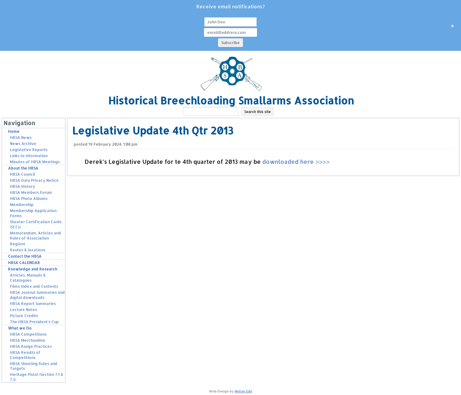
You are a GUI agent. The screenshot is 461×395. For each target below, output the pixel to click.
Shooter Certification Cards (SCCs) (36, 224)
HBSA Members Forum (31, 192)
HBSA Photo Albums (29, 198)
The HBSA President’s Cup (34, 321)
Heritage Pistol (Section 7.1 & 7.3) (36, 377)
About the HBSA (23, 168)
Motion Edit (243, 391)
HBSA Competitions (28, 334)
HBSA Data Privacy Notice (34, 180)
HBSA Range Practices (31, 346)
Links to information (29, 155)
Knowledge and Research (32, 269)
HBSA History (22, 186)
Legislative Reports (29, 149)
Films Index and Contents (34, 286)
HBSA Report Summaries (33, 303)
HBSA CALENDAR (24, 262)
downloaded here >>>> (295, 161)
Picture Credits (24, 315)
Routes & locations (27, 249)
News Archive (23, 143)
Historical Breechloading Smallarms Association (231, 100)
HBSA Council (22, 174)
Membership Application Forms (33, 213)
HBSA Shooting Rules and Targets (33, 366)
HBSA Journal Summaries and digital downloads (37, 295)
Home (13, 131)
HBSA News (21, 137)
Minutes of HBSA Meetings (35, 161)
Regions (17, 243)
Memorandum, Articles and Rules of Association (35, 235)
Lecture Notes (23, 309)
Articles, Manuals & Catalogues (28, 278)
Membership (22, 204)
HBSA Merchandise (27, 340)
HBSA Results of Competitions (25, 355)
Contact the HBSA (25, 256)
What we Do (20, 328)
